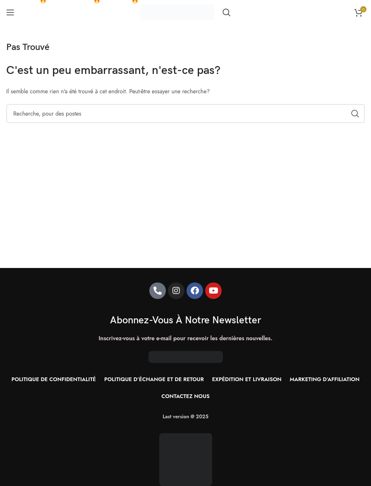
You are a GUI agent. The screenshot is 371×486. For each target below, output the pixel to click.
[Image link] (185, 459)
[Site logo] (177, 11)
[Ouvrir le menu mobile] (10, 12)
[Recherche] (226, 12)
